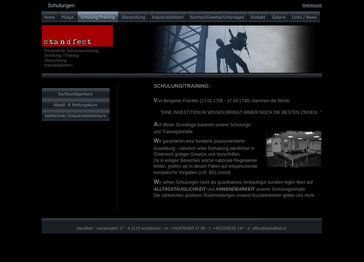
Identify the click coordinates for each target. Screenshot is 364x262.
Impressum (312, 5)
